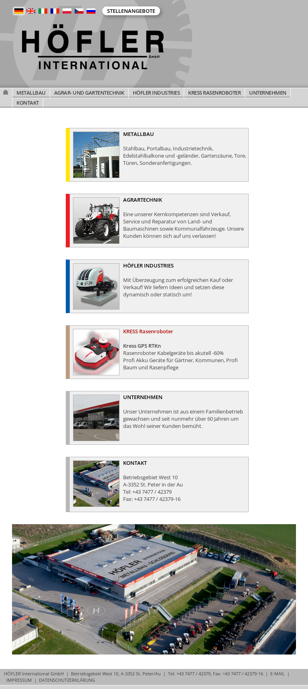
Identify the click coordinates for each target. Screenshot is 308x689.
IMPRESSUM (19, 680)
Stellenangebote (131, 10)
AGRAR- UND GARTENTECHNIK (89, 92)
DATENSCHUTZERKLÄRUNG (67, 680)
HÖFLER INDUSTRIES (156, 92)
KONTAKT (27, 102)
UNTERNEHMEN (267, 92)
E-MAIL (277, 674)
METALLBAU (31, 92)
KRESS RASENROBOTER (214, 92)
